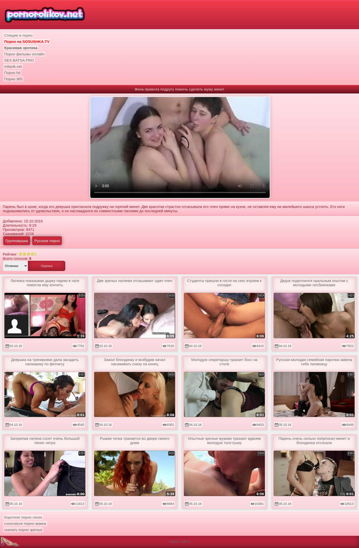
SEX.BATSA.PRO (19, 60)
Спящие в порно (18, 35)
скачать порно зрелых (23, 530)
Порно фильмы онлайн (24, 54)
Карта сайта (179, 541)
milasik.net (13, 66)
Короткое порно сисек (23, 517)
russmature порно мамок (25, 523)
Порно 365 (13, 79)
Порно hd (12, 73)
